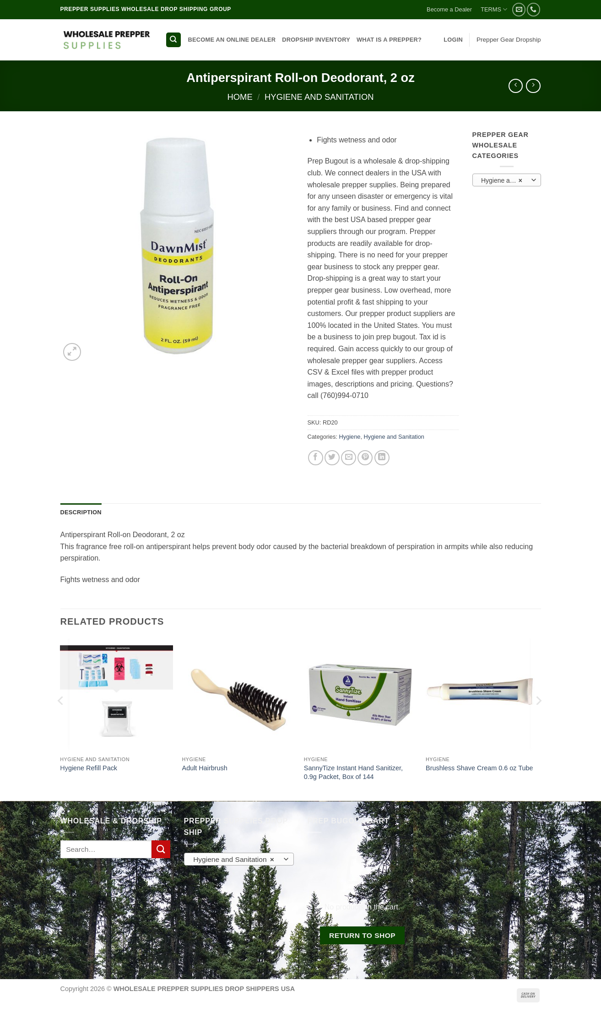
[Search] (173, 40)
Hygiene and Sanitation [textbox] (506, 180)
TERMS (494, 9)
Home (239, 97)
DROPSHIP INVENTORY (316, 39)
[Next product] (516, 86)
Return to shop (362, 935)
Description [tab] (81, 512)
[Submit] (161, 849)
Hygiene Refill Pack (88, 768)
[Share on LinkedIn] (382, 457)
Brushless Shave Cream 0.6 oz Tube (479, 768)
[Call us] (533, 9)
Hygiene (350, 436)
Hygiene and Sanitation (319, 97)
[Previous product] (533, 86)
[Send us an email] (518, 9)
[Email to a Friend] (348, 457)
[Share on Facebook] (315, 457)
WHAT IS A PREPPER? (389, 39)
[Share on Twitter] (332, 457)
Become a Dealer (449, 9)
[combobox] (506, 180)
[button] (453, 40)
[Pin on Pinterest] (365, 457)
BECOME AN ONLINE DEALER (232, 39)
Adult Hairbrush (204, 768)
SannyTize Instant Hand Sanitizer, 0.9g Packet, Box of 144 (353, 772)
